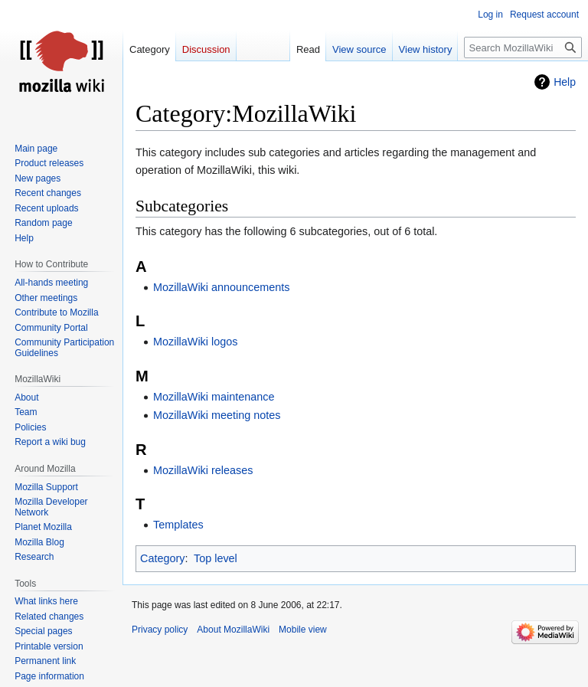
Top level (215, 558)
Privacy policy (160, 629)
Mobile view (303, 629)
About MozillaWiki (233, 629)
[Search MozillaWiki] (523, 47)
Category (162, 558)
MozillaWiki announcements (221, 287)
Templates (178, 525)
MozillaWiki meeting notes (216, 415)
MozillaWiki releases (203, 470)
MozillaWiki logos (195, 341)
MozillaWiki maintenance (213, 397)
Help (565, 82)
